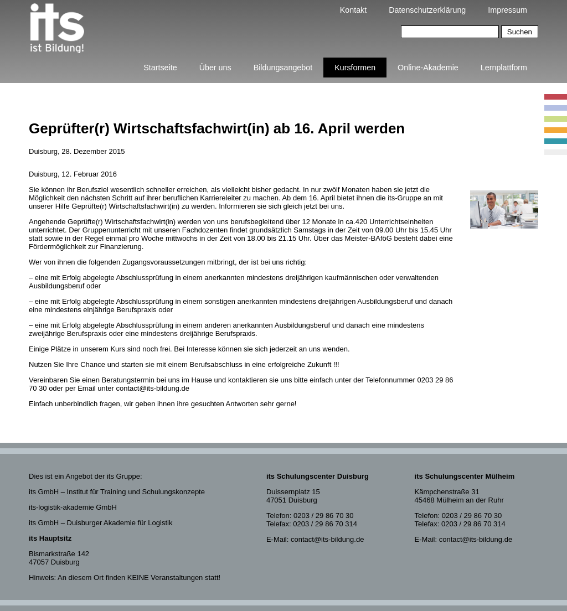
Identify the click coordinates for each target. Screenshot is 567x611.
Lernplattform (504, 67)
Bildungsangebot (283, 67)
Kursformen (354, 67)
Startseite (160, 67)
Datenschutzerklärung (427, 10)
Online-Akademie (428, 67)
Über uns (215, 67)
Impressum (507, 10)
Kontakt (353, 10)
